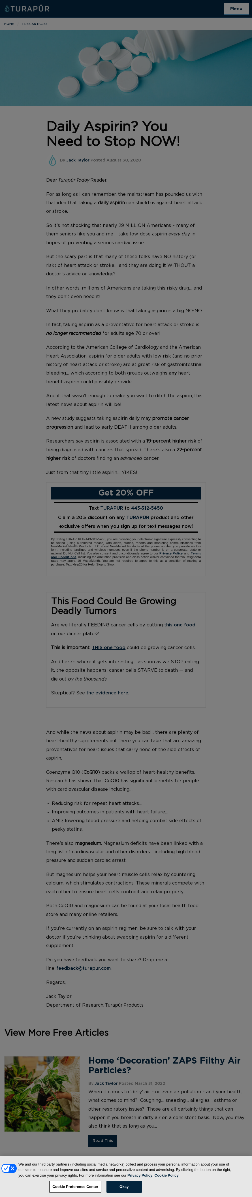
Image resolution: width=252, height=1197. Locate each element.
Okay (124, 1191)
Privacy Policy (139, 1179)
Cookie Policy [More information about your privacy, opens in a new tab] (167, 1179)
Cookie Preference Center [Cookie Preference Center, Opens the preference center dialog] (75, 1191)
